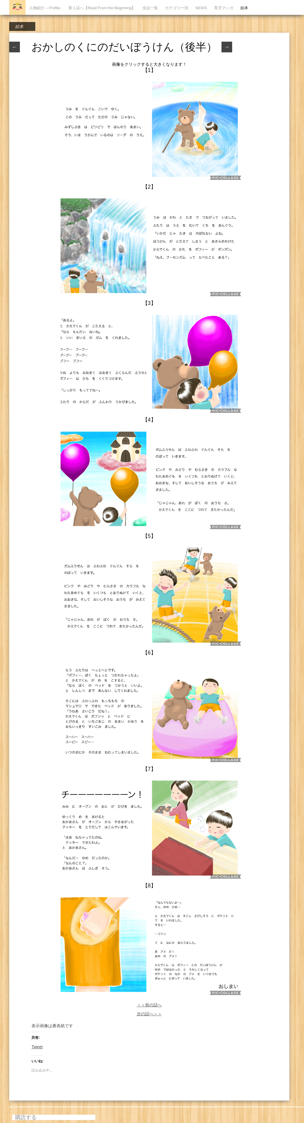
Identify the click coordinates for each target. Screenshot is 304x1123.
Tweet (36, 1046)
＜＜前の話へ (149, 1005)
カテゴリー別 (176, 8)
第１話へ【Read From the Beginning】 (101, 8)
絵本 (244, 8)
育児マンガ (223, 8)
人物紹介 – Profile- (45, 8)
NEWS (201, 8)
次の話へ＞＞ (149, 1013)
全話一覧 (150, 8)
